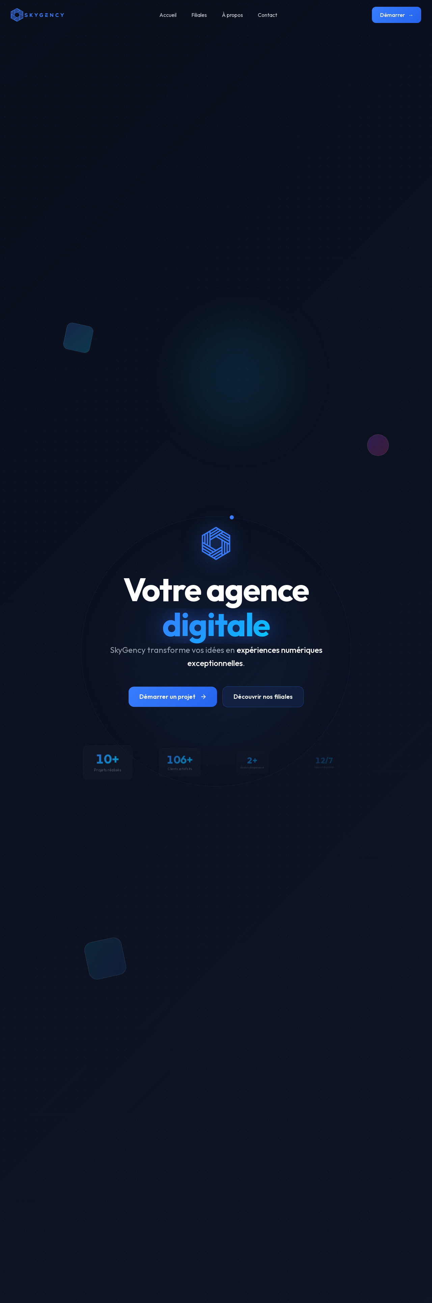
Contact (267, 14)
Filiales (199, 14)
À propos (232, 14)
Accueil (168, 14)
